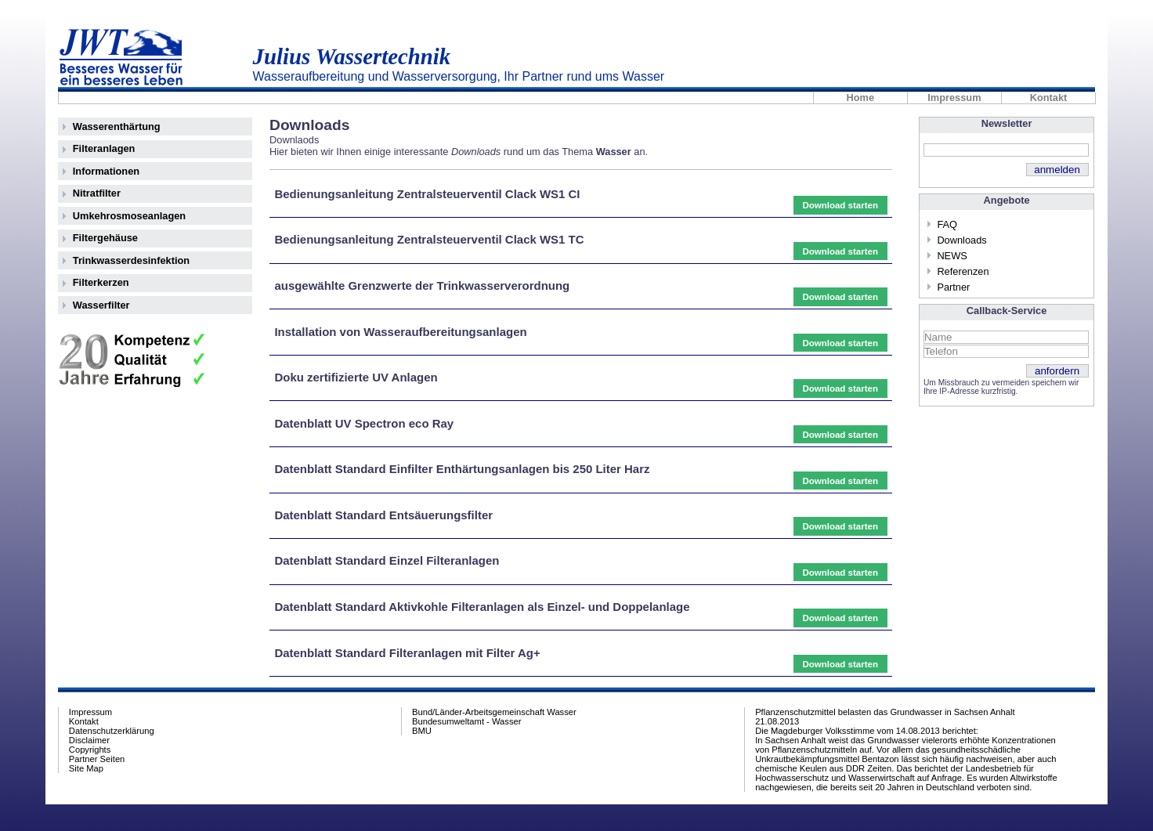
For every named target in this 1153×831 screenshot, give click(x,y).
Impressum (954, 97)
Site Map (86, 768)
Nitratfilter (97, 193)
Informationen (106, 171)
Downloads (961, 240)
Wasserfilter (101, 305)
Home (861, 97)
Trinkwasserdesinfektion (131, 260)
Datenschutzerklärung (111, 730)
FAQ (947, 224)
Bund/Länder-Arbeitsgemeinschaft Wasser (494, 712)
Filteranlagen (104, 148)
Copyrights (89, 749)
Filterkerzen (101, 282)
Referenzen (963, 271)
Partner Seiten (97, 759)
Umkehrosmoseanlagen (129, 216)
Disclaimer (89, 740)
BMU (422, 730)
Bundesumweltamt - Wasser (466, 721)
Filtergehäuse (105, 238)
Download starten (840, 205)
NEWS (952, 256)
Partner (953, 287)
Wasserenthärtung (117, 126)
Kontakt (1049, 97)
